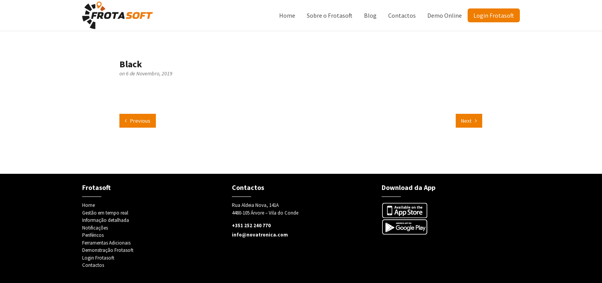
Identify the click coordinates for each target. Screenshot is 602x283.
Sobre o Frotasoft (329, 15)
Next (469, 120)
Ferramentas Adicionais (106, 243)
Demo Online (444, 15)
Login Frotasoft (493, 15)
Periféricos (93, 235)
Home (287, 15)
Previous (137, 120)
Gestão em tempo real (105, 213)
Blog (370, 15)
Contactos (402, 15)
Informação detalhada (105, 220)
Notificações (95, 228)
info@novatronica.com (260, 234)
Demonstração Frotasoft (108, 250)
